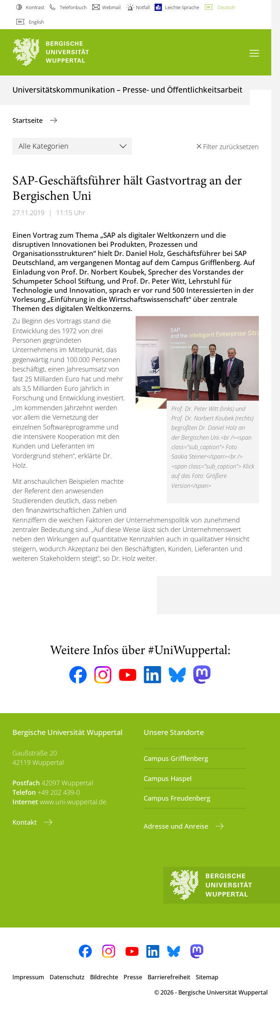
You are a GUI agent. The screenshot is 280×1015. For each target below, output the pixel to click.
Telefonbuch (73, 7)
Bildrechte (104, 977)
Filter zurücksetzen (231, 146)
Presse (133, 977)
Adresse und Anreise (177, 826)
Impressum (28, 977)
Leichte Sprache (182, 7)
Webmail (111, 7)
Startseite (28, 120)
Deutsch (226, 7)
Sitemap (207, 977)
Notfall (143, 7)
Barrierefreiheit (169, 977)
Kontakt (25, 822)
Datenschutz (67, 977)
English (36, 22)
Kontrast (35, 7)
